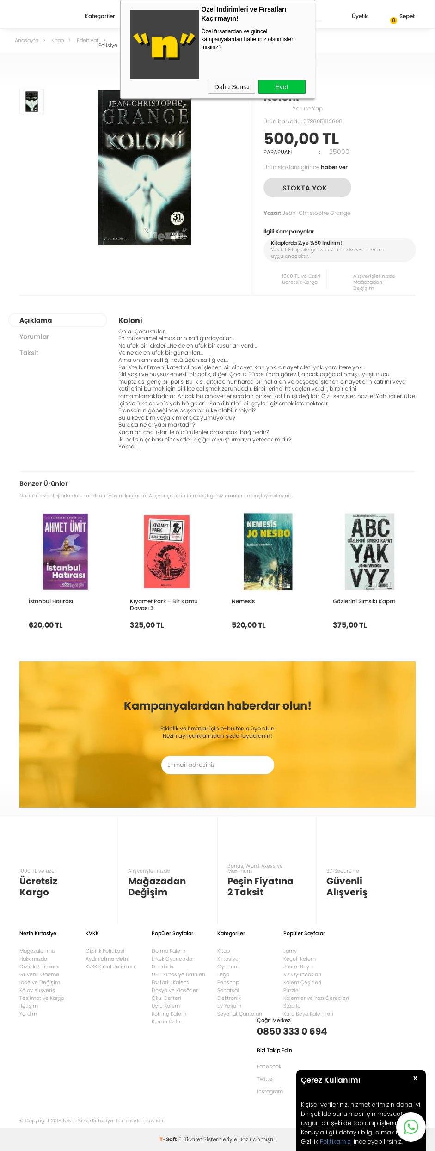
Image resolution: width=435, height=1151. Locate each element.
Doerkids (162, 966)
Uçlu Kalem (166, 1006)
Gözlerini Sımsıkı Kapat (364, 601)
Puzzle (291, 990)
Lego (223, 974)
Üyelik (352, 17)
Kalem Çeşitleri (302, 982)
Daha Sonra (231, 87)
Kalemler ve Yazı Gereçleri (316, 998)
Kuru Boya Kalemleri (308, 1013)
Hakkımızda (33, 958)
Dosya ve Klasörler (175, 990)
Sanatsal (228, 990)
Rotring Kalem (169, 1013)
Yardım (28, 1013)
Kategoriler (100, 16)
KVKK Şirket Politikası (110, 966)
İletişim (28, 1006)
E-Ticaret (190, 1139)
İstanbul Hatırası (51, 601)
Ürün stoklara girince (305, 167)
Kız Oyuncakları (302, 974)
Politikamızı (336, 1141)
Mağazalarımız (37, 951)
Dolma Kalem (168, 951)
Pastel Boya (297, 966)
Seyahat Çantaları (239, 1013)
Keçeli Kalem (299, 958)
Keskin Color (167, 1021)
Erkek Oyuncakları (174, 958)
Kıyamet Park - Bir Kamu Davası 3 (164, 604)
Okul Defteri (166, 998)
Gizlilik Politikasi (105, 951)
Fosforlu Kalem (170, 982)
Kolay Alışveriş (37, 990)
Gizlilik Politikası (38, 966)
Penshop (228, 982)
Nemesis (243, 601)
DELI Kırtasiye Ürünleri (178, 974)
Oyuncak (228, 966)
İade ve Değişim (39, 982)
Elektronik (229, 998)
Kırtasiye (228, 958)
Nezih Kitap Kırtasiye (46, 16)
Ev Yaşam (229, 1006)
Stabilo (291, 1006)
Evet (281, 87)
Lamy (290, 951)
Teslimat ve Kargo (41, 998)
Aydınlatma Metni (107, 958)
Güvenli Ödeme (39, 974)
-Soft (168, 1139)
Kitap (223, 951)
